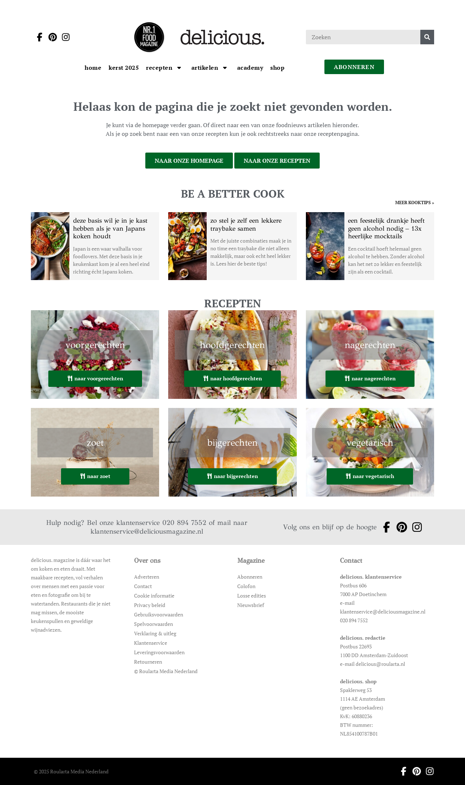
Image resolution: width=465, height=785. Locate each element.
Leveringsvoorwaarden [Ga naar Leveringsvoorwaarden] (159, 652)
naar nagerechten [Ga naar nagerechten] (370, 378)
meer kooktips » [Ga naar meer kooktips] (414, 203)
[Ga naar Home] (93, 68)
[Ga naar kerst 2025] (124, 68)
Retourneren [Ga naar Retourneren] (148, 661)
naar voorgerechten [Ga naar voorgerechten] (95, 378)
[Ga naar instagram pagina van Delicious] (63, 37)
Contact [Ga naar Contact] (143, 586)
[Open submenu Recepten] (179, 67)
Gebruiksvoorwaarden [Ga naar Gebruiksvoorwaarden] (158, 614)
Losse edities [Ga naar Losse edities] (251, 595)
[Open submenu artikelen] (225, 67)
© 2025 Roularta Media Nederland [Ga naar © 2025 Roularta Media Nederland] (71, 771)
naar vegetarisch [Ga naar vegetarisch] (369, 476)
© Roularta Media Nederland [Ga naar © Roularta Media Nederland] (166, 671)
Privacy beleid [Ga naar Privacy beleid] (149, 605)
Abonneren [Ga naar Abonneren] (249, 576)
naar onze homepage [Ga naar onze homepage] (189, 161)
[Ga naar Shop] (277, 68)
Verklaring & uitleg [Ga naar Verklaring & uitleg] (155, 633)
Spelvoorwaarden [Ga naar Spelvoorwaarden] (153, 623)
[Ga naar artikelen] (205, 68)
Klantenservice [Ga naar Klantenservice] (150, 642)
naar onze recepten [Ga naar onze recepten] (277, 161)
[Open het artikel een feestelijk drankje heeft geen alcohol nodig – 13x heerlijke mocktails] (370, 246)
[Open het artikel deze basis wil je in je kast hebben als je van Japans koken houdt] (95, 246)
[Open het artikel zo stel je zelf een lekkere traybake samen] (232, 246)
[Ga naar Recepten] (160, 68)
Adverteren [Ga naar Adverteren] (146, 576)
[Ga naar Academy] (250, 68)
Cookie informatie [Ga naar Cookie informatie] (154, 595)
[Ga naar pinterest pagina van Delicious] (50, 37)
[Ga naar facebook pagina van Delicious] (37, 37)
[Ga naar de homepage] (149, 37)
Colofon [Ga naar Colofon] (246, 586)
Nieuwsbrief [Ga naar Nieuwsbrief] (250, 605)
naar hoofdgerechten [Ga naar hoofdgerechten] (232, 378)
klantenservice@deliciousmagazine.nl (146, 531)
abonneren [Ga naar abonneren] (354, 67)
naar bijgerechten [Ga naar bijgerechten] (232, 476)
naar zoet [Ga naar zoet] (95, 476)
